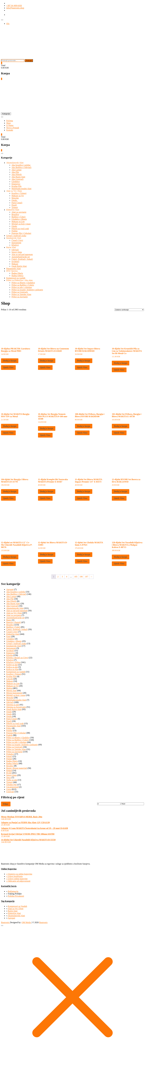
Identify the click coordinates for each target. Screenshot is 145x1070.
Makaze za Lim (18, 221)
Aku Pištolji (17, 174)
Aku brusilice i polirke (21, 165)
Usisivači (10, 792)
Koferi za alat (12, 665)
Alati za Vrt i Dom (14, 191)
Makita (9, 688)
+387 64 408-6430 (14, 5)
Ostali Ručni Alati (19, 266)
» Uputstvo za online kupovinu (19, 874)
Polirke (15, 231)
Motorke (15, 198)
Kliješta (9, 655)
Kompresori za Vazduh (17, 906)
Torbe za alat (11, 780)
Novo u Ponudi (12, 128)
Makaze (15, 264)
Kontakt (9, 130)
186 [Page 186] (81, 577)
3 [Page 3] (62, 577)
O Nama (9, 125)
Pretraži (29, 61)
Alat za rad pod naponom (22, 254)
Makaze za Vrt (18, 196)
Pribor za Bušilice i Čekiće (23, 285)
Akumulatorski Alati (14, 163)
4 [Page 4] (66, 577)
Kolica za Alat (12, 669)
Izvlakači (15, 261)
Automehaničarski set (21, 257)
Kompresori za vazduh (15, 278)
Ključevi (15, 245)
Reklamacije (13, 891)
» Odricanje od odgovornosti (18, 881)
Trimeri (15, 207)
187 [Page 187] (86, 577)
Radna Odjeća (17, 275)
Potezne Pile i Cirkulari (21, 233)
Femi (8, 636)
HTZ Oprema (12, 271)
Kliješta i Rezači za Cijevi (17, 658)
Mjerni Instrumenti (14, 693)
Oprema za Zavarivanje (16, 707)
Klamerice (16, 184)
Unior (8, 789)
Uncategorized (12, 787)
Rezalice (10, 766)
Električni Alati (12, 210)
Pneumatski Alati (13, 268)
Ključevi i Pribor (13, 662)
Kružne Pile (17, 186)
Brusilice (15, 214)
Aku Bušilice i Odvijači (21, 167)
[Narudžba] (129, 309)
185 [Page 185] (75, 577)
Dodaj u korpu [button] (9, 361)
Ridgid (9, 770)
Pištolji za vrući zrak (20, 228)
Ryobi (8, 773)
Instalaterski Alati (13, 238)
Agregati (10, 589)
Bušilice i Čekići (19, 217)
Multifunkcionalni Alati (21, 188)
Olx (7, 23)
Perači (14, 205)
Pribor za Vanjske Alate (21, 294)
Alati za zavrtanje (19, 212)
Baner (8, 620)
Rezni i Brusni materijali (16, 768)
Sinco (8, 777)
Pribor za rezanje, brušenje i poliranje (27, 290)
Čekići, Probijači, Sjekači (22, 259)
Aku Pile (15, 172)
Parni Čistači (17, 203)
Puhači (9, 756)
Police (9, 728)
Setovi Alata (17, 252)
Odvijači (15, 250)
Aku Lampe (17, 170)
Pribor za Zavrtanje (20, 297)
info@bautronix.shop (15, 8)
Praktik (9, 735)
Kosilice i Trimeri (19, 193)
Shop (8, 123)
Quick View (8, 367)
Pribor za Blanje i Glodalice (23, 283)
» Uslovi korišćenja (14, 876)
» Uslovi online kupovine (17, 879)
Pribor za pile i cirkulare (22, 287)
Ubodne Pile (11, 784)
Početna (9, 121)
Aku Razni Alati (18, 177)
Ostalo (14, 200)
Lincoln (9, 679)
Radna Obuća (17, 273)
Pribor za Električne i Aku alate (19, 280)
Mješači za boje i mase (21, 224)
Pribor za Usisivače (20, 292)
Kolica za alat (12, 667)
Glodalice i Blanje (19, 219)
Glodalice (16, 181)
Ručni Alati (11, 247)
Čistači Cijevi (17, 240)
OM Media (26, 922)
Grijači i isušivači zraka (16, 236)
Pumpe (9, 759)
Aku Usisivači (17, 179)
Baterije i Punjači (13, 622)
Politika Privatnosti (16, 896)
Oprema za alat (12, 705)
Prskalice (10, 754)
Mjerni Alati (11, 690)
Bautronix (5, 922)
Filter (5, 804)
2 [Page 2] (57, 577)
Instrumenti (16, 243)
